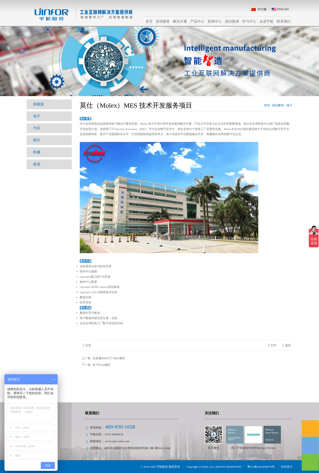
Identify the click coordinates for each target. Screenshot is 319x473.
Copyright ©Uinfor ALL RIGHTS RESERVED (213, 466)
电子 (36, 116)
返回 (287, 345)
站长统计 (286, 466)
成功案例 (232, 21)
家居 (36, 164)
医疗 (36, 140)
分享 (87, 345)
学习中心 (249, 21)
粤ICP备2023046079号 (261, 466)
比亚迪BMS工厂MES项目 (109, 358)
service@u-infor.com (117, 441)
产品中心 (197, 21)
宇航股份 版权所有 (168, 466)
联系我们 (284, 21)
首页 (149, 21)
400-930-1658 (120, 427)
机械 (36, 152)
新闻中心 (215, 21)
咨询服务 (163, 21)
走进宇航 (266, 21)
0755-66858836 (114, 434)
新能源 (38, 104)
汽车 (36, 128)
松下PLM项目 (101, 364)
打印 (272, 345)
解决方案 (180, 21)
